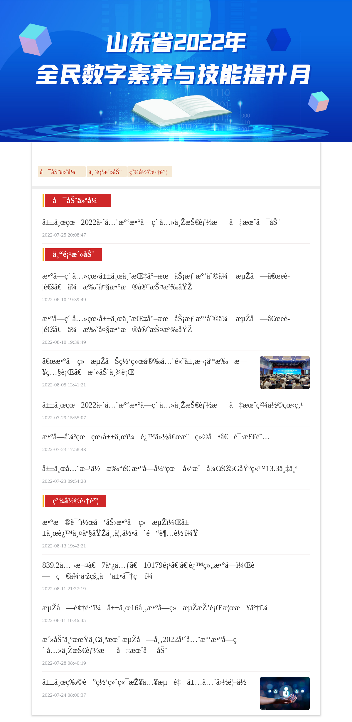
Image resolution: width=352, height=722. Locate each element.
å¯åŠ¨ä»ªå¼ (60, 171)
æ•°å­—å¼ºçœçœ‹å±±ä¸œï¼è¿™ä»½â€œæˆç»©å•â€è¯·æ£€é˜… (156, 436)
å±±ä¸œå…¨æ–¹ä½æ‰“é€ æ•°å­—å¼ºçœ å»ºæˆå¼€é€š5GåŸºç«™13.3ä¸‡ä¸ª (169, 468)
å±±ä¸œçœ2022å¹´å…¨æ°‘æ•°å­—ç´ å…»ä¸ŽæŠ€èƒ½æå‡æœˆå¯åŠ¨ (161, 222)
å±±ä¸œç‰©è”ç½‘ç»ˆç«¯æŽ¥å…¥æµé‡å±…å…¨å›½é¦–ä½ (147, 682)
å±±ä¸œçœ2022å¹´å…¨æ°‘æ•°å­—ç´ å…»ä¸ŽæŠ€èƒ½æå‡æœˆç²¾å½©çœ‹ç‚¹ (172, 405)
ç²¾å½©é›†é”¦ (148, 171)
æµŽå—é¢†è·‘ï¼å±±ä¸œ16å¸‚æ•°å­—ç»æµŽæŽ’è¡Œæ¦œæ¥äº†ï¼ (158, 607)
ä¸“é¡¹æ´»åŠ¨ (105, 171)
